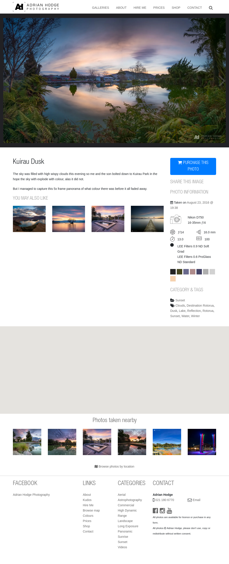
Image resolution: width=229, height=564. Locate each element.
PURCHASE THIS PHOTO (193, 166)
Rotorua (208, 311)
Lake (182, 311)
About (121, 7)
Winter (195, 316)
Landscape (125, 521)
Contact (194, 7)
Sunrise (123, 536)
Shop (176, 7)
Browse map (91, 510)
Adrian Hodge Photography (31, 494)
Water (185, 316)
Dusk (173, 311)
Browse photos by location (114, 466)
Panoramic (125, 531)
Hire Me (140, 7)
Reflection (194, 311)
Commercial (126, 505)
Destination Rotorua (200, 305)
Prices (159, 7)
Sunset (180, 300)
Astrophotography (130, 500)
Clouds (180, 305)
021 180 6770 (164, 500)
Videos (122, 547)
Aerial (122, 494)
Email (196, 500)
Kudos (87, 500)
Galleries (100, 7)
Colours (88, 515)
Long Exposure (128, 526)
